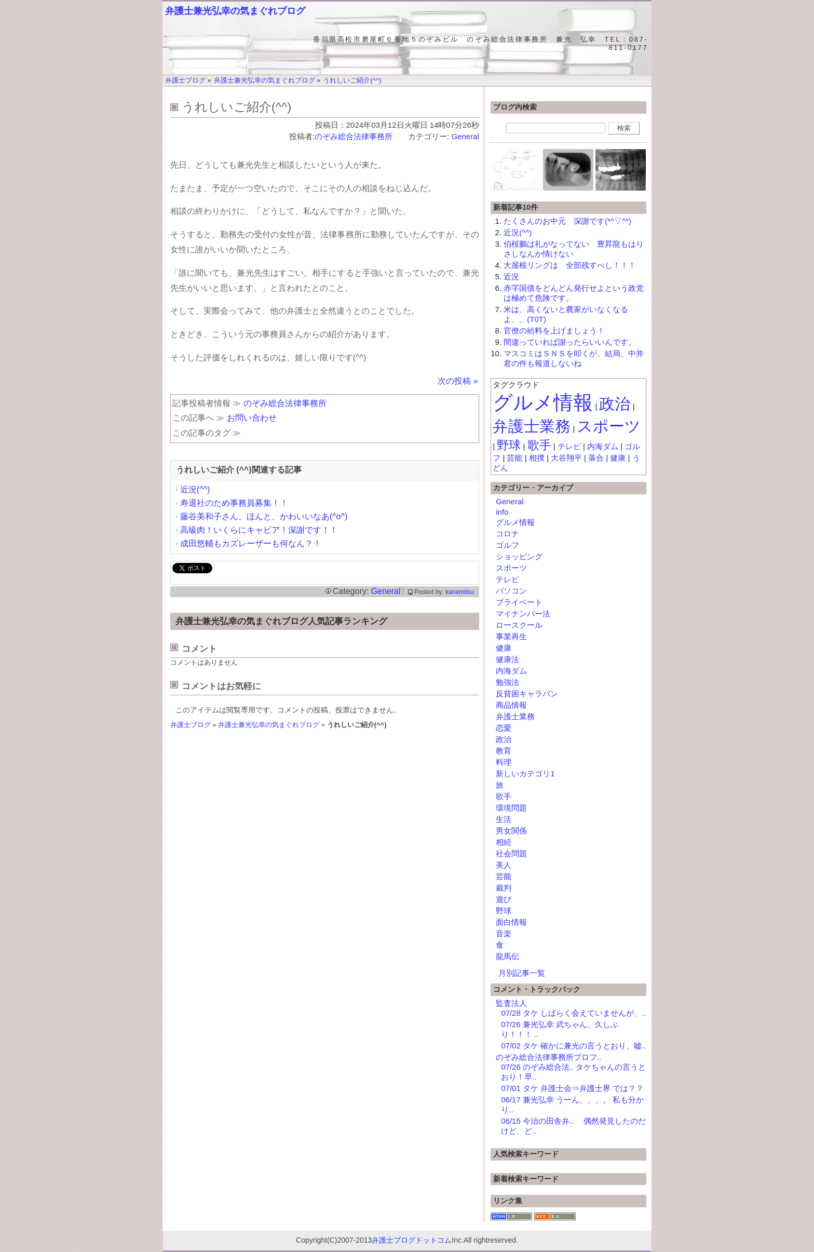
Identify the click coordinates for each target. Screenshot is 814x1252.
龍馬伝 (507, 956)
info (502, 511)
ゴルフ (507, 545)
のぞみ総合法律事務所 (357, 136)
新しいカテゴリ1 (525, 773)
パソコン (511, 590)
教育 (503, 750)
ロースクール (519, 625)
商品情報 (511, 705)
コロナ (507, 533)
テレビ (569, 446)
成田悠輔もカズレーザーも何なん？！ (250, 543)
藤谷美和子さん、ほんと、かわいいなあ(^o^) (264, 516)
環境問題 (511, 807)
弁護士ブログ (190, 725)
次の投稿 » (458, 380)
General (465, 136)
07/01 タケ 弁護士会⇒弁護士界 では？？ (572, 1088)
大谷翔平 (566, 457)
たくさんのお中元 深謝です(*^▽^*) (567, 221)
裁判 (503, 887)
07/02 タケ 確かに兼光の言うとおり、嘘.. (573, 1045)
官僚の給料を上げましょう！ (554, 330)
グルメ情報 (543, 402)
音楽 (503, 933)
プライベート (519, 602)
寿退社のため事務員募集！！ (234, 503)
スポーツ (609, 426)
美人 (503, 864)
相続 (503, 842)
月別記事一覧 (521, 972)
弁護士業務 (532, 426)
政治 (614, 403)
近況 (511, 276)
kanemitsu (459, 592)
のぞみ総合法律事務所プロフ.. (548, 1057)
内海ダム (602, 446)
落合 (596, 457)
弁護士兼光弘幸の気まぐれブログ (235, 11)
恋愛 (503, 727)
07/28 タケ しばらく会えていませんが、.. (573, 1012)
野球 (509, 445)
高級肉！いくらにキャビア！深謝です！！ (259, 530)
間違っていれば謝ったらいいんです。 (570, 342)
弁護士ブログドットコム (412, 1240)
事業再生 (511, 636)
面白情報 (511, 922)
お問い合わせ (252, 417)
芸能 (514, 457)
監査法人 (511, 1003)
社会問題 (511, 853)
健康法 (507, 659)
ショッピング (519, 556)
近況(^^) (195, 489)
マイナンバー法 (523, 613)
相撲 (537, 457)
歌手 (539, 445)
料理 (503, 762)
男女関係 (511, 830)
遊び (503, 899)
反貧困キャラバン (527, 693)
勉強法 (507, 682)
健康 (618, 457)
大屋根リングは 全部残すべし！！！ (570, 265)
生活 (503, 819)
